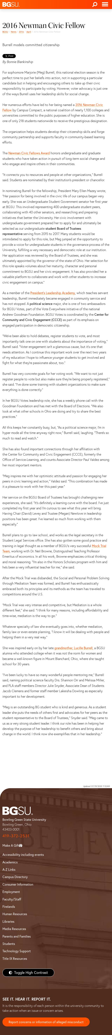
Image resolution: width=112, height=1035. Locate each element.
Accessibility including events (23, 855)
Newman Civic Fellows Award (29, 153)
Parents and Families (16, 936)
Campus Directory (15, 877)
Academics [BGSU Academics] (10, 862)
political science (41, 304)
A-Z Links (8, 869)
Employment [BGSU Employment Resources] (11, 892)
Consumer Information (17, 884)
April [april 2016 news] (28, 31)
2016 (21, 31)
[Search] (94, 4)
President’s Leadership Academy (52, 293)
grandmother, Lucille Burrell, (73, 648)
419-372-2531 (15, 835)
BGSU (5, 31)
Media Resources (14, 929)
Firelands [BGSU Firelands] (8, 907)
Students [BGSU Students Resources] (8, 944)
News (13, 31)
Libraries (8, 921)
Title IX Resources (14, 959)
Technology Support (16, 951)
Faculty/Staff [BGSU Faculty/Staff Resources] (11, 899)
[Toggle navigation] (105, 4)
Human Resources (14, 914)
